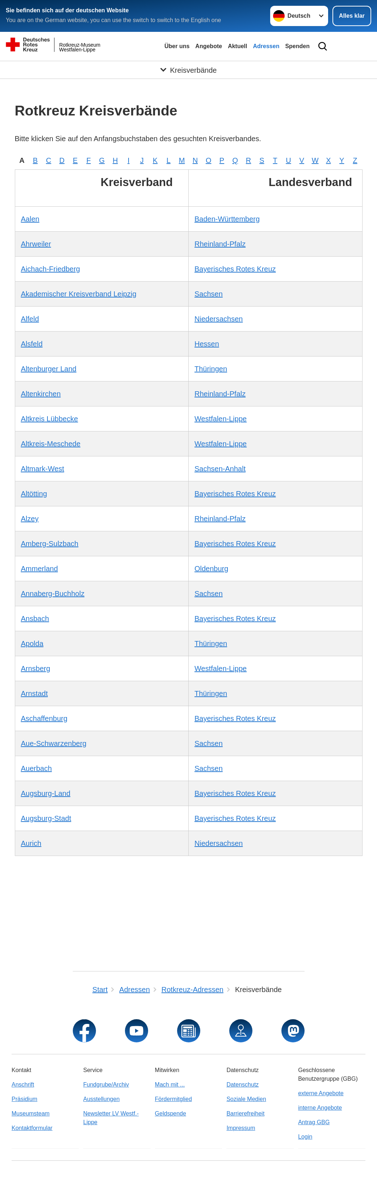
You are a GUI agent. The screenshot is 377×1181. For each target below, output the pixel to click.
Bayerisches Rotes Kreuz (235, 269)
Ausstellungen (101, 1099)
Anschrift (23, 1084)
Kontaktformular (32, 1128)
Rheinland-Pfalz (220, 244)
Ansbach (35, 619)
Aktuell (237, 46)
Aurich (31, 843)
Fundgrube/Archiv (106, 1084)
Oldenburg (211, 569)
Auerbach (36, 768)
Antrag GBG (314, 1122)
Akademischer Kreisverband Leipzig (79, 294)
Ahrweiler (36, 244)
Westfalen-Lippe (220, 419)
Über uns (176, 46)
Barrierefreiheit (245, 1113)
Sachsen (208, 294)
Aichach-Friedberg (50, 269)
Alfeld (30, 319)
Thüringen (210, 369)
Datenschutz (242, 1084)
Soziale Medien (246, 1099)
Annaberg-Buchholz (53, 594)
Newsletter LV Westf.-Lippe (111, 1117)
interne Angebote (320, 1108)
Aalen (30, 219)
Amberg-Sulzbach (50, 544)
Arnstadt (34, 693)
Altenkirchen (41, 394)
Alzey (30, 519)
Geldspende (170, 1113)
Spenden (297, 46)
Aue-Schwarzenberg (54, 743)
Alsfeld (32, 344)
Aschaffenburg (44, 718)
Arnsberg (35, 668)
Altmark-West (42, 469)
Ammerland (39, 569)
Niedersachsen (218, 319)
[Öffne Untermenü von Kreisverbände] (188, 70)
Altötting (34, 494)
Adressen (266, 46)
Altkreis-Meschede (51, 444)
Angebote (208, 46)
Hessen (206, 344)
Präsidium (24, 1099)
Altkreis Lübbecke (49, 419)
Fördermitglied (173, 1099)
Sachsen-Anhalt (220, 469)
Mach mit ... (170, 1084)
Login (305, 1137)
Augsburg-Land (46, 793)
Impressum (240, 1128)
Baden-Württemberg (227, 219)
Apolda (32, 644)
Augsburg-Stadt (46, 818)
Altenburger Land (48, 369)
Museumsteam (31, 1113)
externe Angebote (320, 1093)
